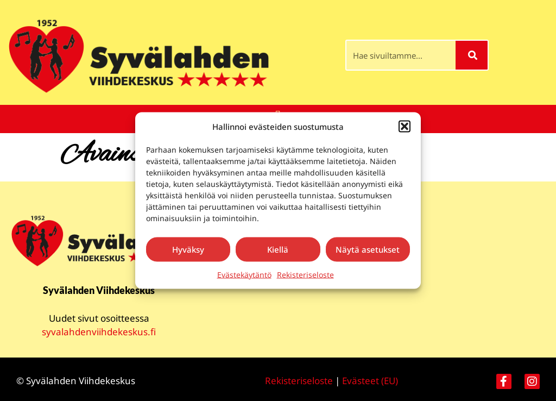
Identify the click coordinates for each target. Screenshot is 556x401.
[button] (404, 126)
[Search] (472, 55)
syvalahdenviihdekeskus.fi (99, 331)
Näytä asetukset (368, 249)
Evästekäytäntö (244, 274)
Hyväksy (188, 249)
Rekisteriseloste (305, 274)
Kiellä (277, 249)
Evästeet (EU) (370, 380)
